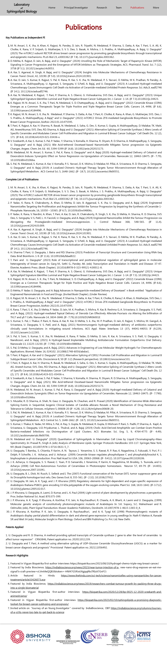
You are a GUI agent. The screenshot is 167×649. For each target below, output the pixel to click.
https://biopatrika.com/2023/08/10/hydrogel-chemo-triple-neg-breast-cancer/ (114, 563)
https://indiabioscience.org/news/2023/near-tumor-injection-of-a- (82, 567)
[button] (118, 7)
